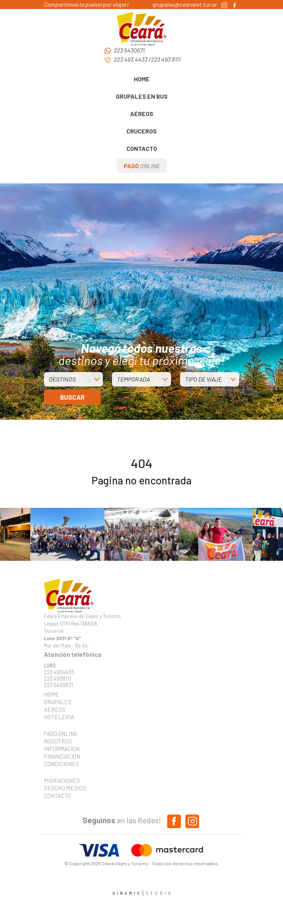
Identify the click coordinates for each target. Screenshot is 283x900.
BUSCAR (72, 397)
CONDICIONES (61, 763)
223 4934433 (59, 672)
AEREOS (54, 709)
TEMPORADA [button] (133, 379)
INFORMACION (61, 748)
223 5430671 (129, 50)
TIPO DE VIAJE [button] (203, 379)
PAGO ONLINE (61, 733)
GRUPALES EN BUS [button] (142, 96)
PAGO (142, 165)
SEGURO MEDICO (63, 788)
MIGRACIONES (62, 780)
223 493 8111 (165, 59)
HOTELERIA (59, 717)
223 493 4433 (131, 59)
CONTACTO (141, 148)
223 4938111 (57, 678)
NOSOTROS (58, 741)
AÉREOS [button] (141, 113)
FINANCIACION (62, 756)
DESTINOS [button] (62, 379)
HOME (141, 78)
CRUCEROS (141, 131)
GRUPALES (58, 701)
